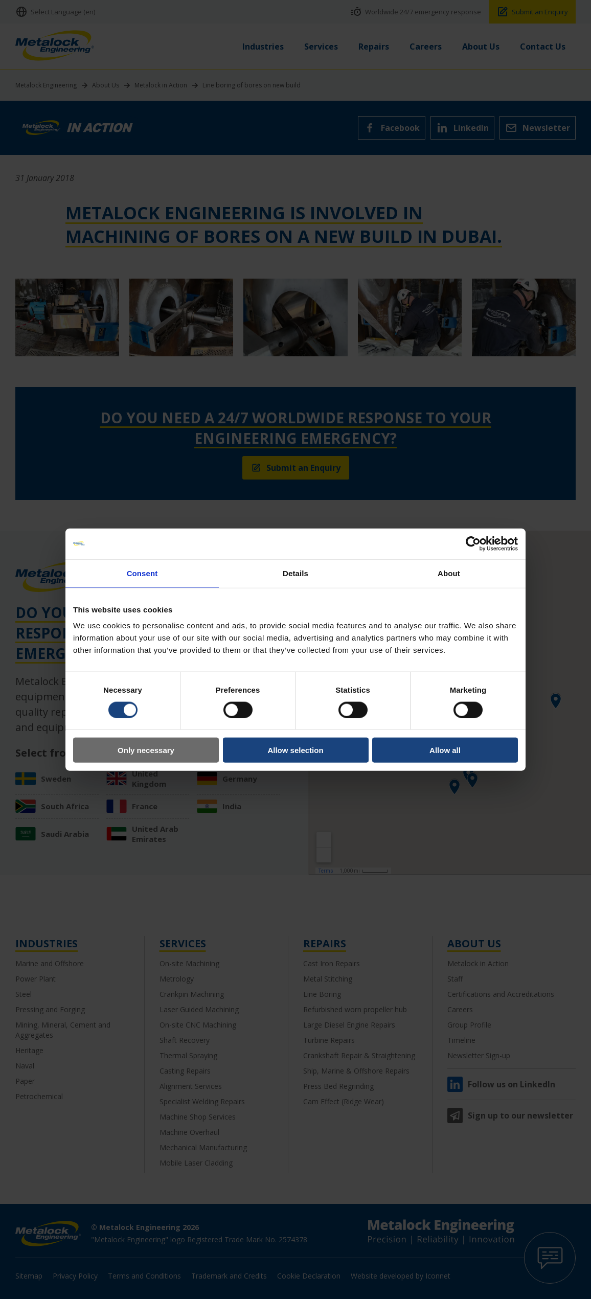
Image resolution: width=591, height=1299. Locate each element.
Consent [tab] (142, 572)
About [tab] (449, 572)
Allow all (445, 750)
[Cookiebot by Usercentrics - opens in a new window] (473, 543)
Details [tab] (295, 572)
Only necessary (146, 750)
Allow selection (295, 750)
